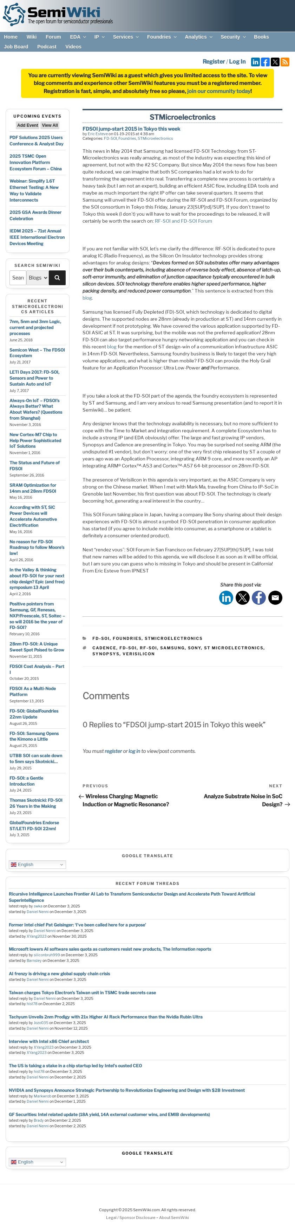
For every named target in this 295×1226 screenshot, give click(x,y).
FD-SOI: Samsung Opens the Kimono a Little (34, 736)
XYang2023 (37, 936)
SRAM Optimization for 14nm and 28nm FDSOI (32, 488)
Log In (237, 61)
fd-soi (128, 647)
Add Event (27, 125)
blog (87, 298)
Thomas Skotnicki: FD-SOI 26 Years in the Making (36, 803)
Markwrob (42, 1096)
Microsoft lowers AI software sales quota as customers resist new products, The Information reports (110, 949)
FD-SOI (110, 138)
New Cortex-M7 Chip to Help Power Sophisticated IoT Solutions (35, 440)
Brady (39, 1120)
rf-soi (148, 647)
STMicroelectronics (155, 138)
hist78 (32, 1004)
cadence (104, 647)
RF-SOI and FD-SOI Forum (183, 221)
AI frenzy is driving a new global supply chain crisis (59, 973)
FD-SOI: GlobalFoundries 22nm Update (33, 714)
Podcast (46, 47)
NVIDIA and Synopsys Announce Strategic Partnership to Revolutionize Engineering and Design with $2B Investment (127, 1090)
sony (194, 647)
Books (261, 37)
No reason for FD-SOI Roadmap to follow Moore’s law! (36, 547)
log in (134, 751)
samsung (172, 647)
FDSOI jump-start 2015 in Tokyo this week (131, 129)
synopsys (105, 653)
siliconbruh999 (47, 955)
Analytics (199, 37)
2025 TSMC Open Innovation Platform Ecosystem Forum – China (35, 162)
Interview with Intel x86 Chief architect (49, 1041)
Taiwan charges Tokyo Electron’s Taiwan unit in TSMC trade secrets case (82, 992)
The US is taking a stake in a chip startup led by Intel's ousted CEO (75, 1065)
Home (11, 37)
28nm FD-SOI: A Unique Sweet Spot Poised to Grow (36, 647)
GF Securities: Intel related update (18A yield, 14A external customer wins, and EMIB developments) (109, 1114)
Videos (73, 47)
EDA (78, 37)
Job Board (16, 47)
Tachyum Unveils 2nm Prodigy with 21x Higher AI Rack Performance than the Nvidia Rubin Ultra (106, 1017)
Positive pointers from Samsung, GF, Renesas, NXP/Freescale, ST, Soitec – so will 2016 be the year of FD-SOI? (37, 615)
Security (234, 37)
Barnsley (34, 960)
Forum (53, 37)
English (22, 864)
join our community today (218, 91)
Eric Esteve (98, 133)
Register (214, 61)
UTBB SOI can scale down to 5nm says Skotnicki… (35, 758)
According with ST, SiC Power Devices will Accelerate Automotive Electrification (33, 516)
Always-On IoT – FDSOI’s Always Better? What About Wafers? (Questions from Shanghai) (35, 409)
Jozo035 (41, 1023)
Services (126, 37)
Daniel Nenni (38, 912)
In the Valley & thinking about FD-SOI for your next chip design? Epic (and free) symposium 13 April (37, 578)
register (113, 751)
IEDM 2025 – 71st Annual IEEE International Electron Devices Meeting (37, 237)
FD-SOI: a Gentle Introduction (26, 781)
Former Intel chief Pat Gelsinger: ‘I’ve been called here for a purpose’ (77, 924)
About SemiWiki (174, 1217)
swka (38, 906)
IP (100, 37)
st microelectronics (233, 647)
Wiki (32, 37)
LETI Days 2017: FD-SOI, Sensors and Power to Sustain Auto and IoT (34, 378)
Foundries (162, 37)
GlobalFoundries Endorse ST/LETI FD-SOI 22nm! (34, 825)
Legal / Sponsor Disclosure (131, 1217)
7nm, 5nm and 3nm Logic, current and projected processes (35, 327)
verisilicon (139, 653)
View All (50, 125)
